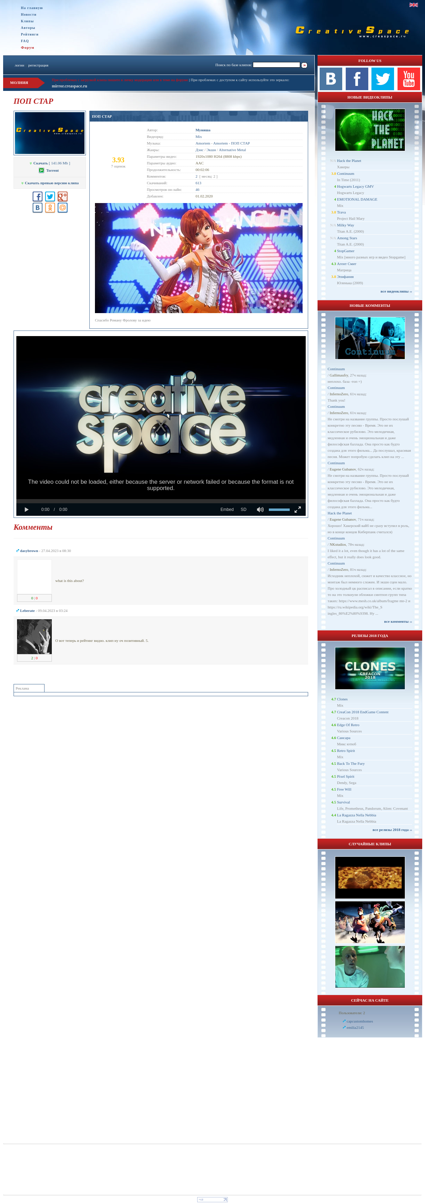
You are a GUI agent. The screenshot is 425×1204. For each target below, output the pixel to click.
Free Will (344, 789)
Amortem (202, 143)
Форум (27, 47)
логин (19, 65)
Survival (343, 802)
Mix (198, 136)
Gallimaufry (339, 375)
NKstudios (338, 544)
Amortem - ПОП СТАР (231, 143)
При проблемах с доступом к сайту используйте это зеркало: (240, 80)
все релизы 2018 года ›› (392, 830)
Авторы (28, 28)
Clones (342, 699)
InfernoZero (339, 394)
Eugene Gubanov (343, 469)
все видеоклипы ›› (396, 291)
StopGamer (345, 251)
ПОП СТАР (102, 116)
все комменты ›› (398, 621)
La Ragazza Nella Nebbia (356, 815)
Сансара (343, 738)
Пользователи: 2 (352, 1013)
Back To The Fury (351, 763)
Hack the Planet (349, 160)
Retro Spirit (346, 750)
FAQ (25, 41)
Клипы (27, 21)
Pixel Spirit (345, 776)
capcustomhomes (360, 1021)
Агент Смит (346, 264)
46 (197, 189)
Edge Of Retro (348, 725)
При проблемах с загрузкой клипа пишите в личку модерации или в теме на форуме (120, 80)
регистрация (38, 65)
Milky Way (345, 225)
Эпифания (345, 276)
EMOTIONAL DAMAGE (357, 199)
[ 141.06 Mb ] (49, 163)
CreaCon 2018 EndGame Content (362, 712)
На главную (32, 8)
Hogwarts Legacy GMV (355, 186)
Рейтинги (30, 34)
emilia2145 (355, 1027)
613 (198, 183)
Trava (341, 212)
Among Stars (347, 238)
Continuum (345, 173)
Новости (29, 14)
